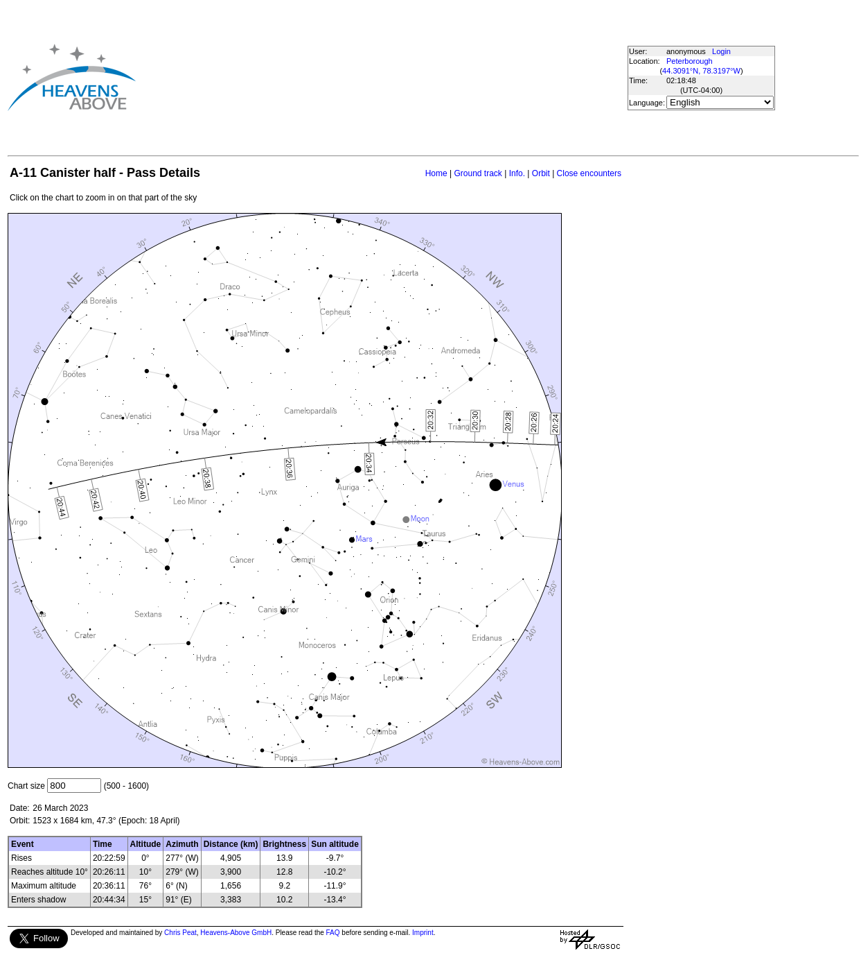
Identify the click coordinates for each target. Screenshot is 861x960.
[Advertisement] (364, 77)
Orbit (541, 173)
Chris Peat (180, 932)
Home (436, 173)
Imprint (423, 932)
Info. (517, 173)
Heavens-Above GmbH (236, 932)
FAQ (333, 932)
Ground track (477, 173)
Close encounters (589, 173)
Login (721, 51)
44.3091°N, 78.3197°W (701, 71)
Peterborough (689, 61)
